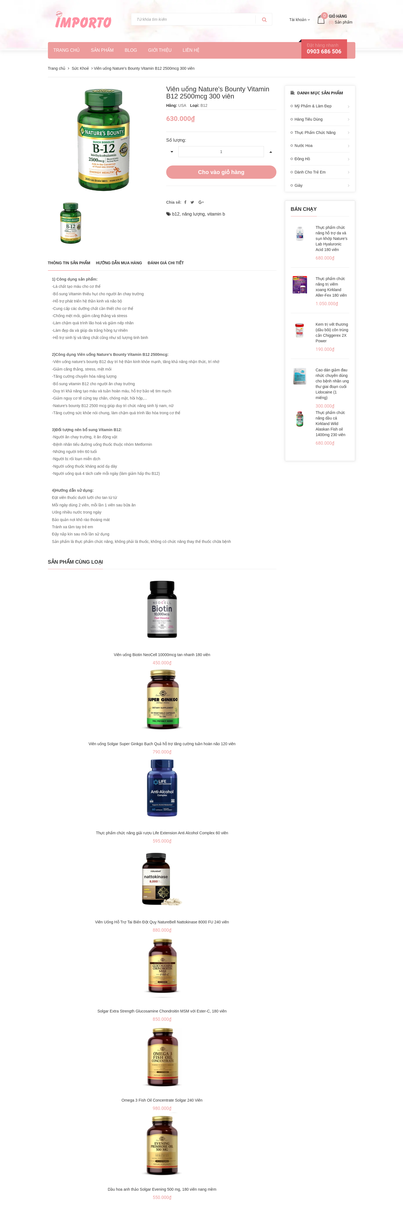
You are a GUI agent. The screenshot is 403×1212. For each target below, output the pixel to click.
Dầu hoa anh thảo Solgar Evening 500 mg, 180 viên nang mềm (162, 1189)
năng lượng (193, 214)
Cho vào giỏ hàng (221, 172)
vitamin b (216, 214)
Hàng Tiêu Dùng (309, 119)
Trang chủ (66, 50)
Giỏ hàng (338, 16)
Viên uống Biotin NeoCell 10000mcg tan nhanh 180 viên (162, 654)
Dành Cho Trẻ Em (310, 172)
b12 (175, 214)
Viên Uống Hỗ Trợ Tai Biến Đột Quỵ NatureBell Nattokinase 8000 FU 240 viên (162, 922)
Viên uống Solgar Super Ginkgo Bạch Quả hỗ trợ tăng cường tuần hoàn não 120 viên (162, 744)
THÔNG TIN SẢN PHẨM (69, 263)
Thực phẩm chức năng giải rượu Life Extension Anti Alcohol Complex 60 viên (162, 833)
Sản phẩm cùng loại (75, 562)
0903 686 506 (324, 51)
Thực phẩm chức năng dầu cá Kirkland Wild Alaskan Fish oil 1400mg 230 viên (330, 423)
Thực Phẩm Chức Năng (315, 132)
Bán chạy (304, 209)
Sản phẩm (102, 50)
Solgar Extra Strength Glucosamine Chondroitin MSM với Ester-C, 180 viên (162, 1011)
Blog (131, 50)
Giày (299, 185)
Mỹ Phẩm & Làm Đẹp (313, 106)
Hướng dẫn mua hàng (119, 263)
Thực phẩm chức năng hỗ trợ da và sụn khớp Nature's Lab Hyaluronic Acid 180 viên (332, 238)
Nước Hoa (304, 145)
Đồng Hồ (302, 159)
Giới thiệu (160, 50)
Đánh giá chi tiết (166, 263)
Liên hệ (191, 50)
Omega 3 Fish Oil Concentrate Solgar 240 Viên (162, 1100)
